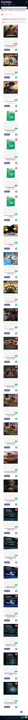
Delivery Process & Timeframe (10, 717)
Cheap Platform (11, 10)
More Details (7, 49)
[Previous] (19, 712)
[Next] (25, 712)
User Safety (16, 717)
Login (2, 4)
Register (6, 4)
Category (5, 10)
